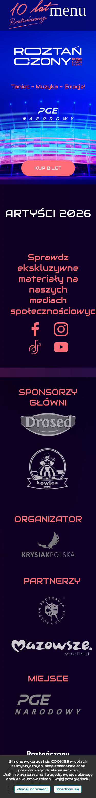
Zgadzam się (67, 789)
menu (67, 10)
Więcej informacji (32, 789)
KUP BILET (48, 168)
